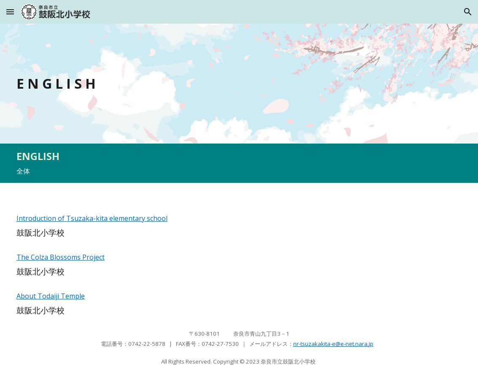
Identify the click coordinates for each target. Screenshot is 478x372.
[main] (182, 83)
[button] (10, 11)
